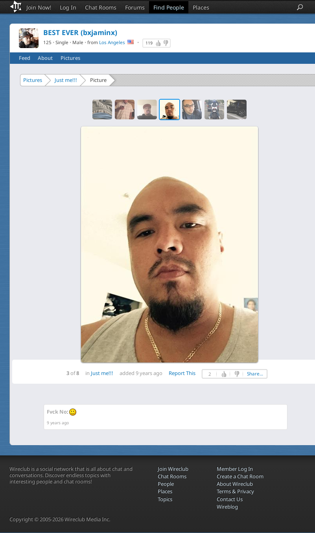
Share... (255, 374)
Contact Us (230, 499)
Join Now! (38, 7)
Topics (165, 499)
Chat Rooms (100, 7)
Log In (68, 7)
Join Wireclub (173, 469)
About (45, 57)
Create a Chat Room (240, 476)
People (166, 484)
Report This (182, 373)
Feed (24, 57)
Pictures (70, 57)
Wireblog (227, 506)
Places (201, 7)
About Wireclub (235, 484)
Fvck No (57, 411)
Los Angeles (112, 42)
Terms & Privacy (235, 491)
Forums (135, 7)
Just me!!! (66, 80)
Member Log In (235, 469)
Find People (168, 7)
